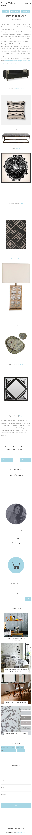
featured (5, 11)
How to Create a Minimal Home (16, 702)
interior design (15, 11)
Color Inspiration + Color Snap (16, 734)
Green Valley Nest (8, 4)
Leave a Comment (16, 19)
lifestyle (13, 751)
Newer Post (7, 460)
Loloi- (11, 130)
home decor (19, 748)
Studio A (12, 63)
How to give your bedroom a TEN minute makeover (16, 670)
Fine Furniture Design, (11, 61)
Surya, (20, 61)
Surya (22, 203)
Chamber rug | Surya (16, 259)
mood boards (25, 11)
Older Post (25, 460)
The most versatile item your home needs (16, 639)
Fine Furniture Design (19, 88)
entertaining (4, 748)
